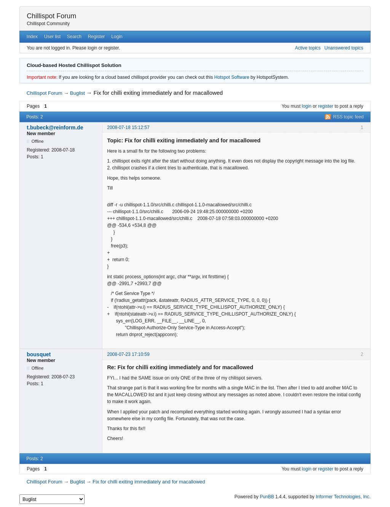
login (306, 106)
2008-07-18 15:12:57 (128, 127)
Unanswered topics (343, 48)
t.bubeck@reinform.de (55, 127)
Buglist (77, 93)
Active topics (307, 48)
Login (116, 36)
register (325, 106)
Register (96, 36)
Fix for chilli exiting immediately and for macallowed (158, 92)
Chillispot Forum (51, 16)
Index (32, 36)
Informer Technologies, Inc (342, 496)
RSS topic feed (348, 117)
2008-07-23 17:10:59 (128, 354)
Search (74, 36)
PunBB (267, 496)
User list (52, 36)
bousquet (39, 354)
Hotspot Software (231, 77)
